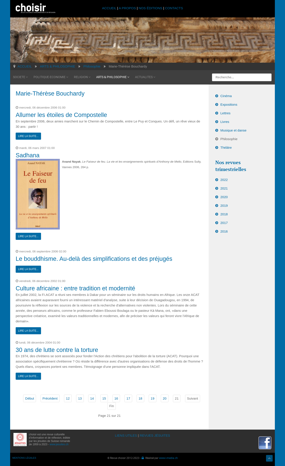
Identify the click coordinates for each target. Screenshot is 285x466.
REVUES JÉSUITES (155, 435)
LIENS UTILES (126, 435)
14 (92, 398)
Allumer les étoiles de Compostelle (61, 115)
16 (116, 398)
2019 (224, 205)
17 (128, 398)
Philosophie (229, 139)
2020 (224, 197)
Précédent (50, 398)
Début (29, 398)
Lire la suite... (28, 136)
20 (165, 398)
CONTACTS (174, 8)
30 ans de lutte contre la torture (57, 350)
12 (68, 398)
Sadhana (27, 155)
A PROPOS (127, 8)
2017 (224, 223)
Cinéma (226, 96)
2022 (224, 180)
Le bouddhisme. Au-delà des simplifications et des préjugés (94, 259)
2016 (224, 231)
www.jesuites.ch (59, 444)
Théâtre (226, 147)
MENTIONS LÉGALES (24, 458)
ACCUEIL (109, 8)
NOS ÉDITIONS (150, 8)
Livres (224, 122)
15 (104, 398)
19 (152, 398)
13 (80, 398)
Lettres (225, 113)
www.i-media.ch (168, 458)
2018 (224, 214)
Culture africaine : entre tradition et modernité (75, 288)
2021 (224, 188)
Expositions (228, 104)
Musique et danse (233, 130)
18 (140, 398)
